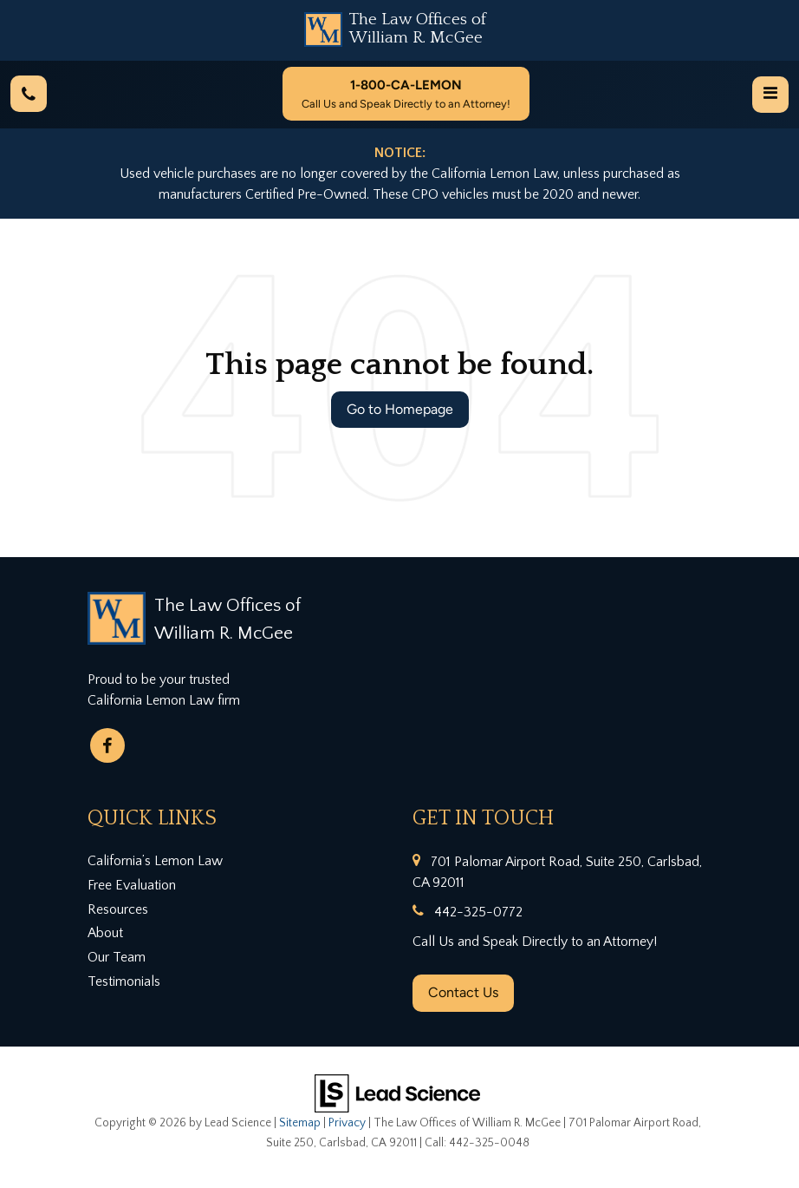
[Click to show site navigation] (770, 94)
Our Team (117, 957)
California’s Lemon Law (155, 861)
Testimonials (124, 981)
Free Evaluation (132, 885)
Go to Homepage (400, 409)
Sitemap (300, 1123)
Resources (118, 909)
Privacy (347, 1123)
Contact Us (463, 992)
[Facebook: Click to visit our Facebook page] (107, 745)
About (105, 933)
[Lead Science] (397, 1091)
